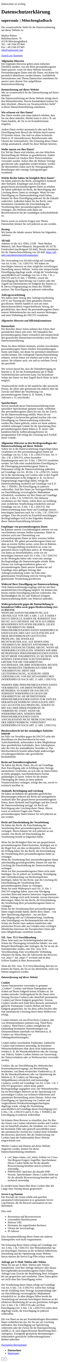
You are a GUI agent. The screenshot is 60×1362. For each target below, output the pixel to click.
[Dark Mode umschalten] (2, 1359)
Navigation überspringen (14, 1345)
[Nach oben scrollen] (5, 1359)
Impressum (13, 1353)
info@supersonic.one (12, 50)
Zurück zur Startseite (12, 55)
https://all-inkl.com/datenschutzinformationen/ (29, 253)
